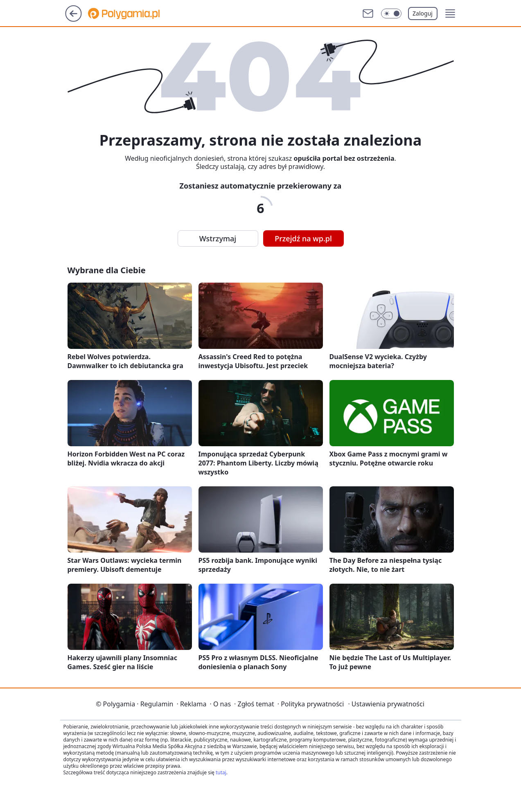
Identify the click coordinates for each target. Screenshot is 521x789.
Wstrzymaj (217, 238)
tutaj (221, 772)
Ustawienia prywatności (386, 703)
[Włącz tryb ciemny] (391, 13)
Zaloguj (423, 13)
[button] (450, 13)
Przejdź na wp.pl (303, 238)
